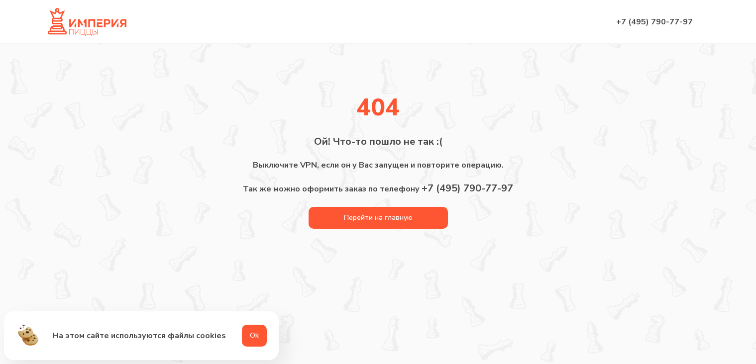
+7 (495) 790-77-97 (654, 22)
